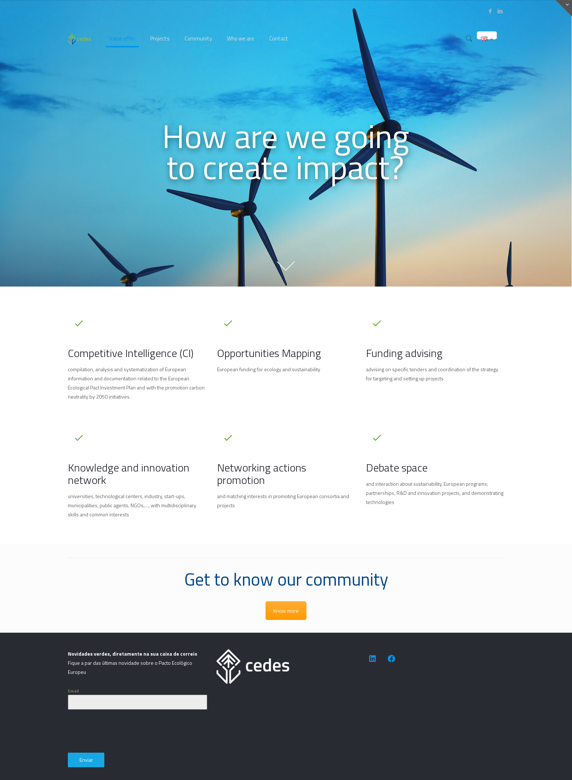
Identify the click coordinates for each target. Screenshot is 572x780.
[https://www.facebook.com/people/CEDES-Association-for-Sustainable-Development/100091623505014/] (391, 658)
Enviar (86, 760)
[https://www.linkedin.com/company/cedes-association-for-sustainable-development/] (372, 658)
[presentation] (123, 731)
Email (73, 690)
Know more (286, 610)
